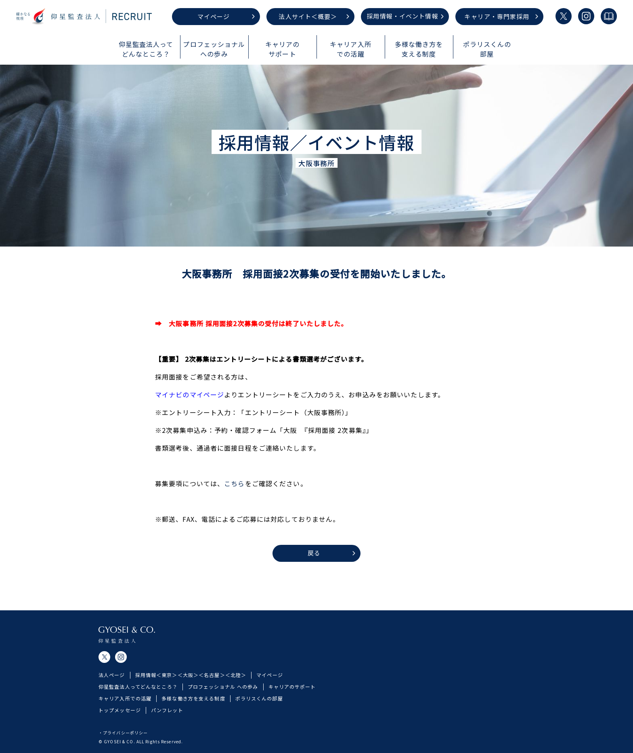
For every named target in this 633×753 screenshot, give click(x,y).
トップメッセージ (120, 720)
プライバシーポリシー (125, 733)
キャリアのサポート (292, 696)
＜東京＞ (166, 685)
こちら (234, 483)
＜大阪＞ (188, 685)
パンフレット (167, 720)
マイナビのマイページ (189, 394)
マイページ (269, 685)
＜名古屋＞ (212, 685)
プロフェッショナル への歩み (223, 696)
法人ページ (112, 685)
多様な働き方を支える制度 (193, 708)
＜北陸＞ (235, 685)
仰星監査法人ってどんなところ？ (138, 696)
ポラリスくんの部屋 (259, 708)
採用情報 (145, 685)
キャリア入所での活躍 (125, 708)
